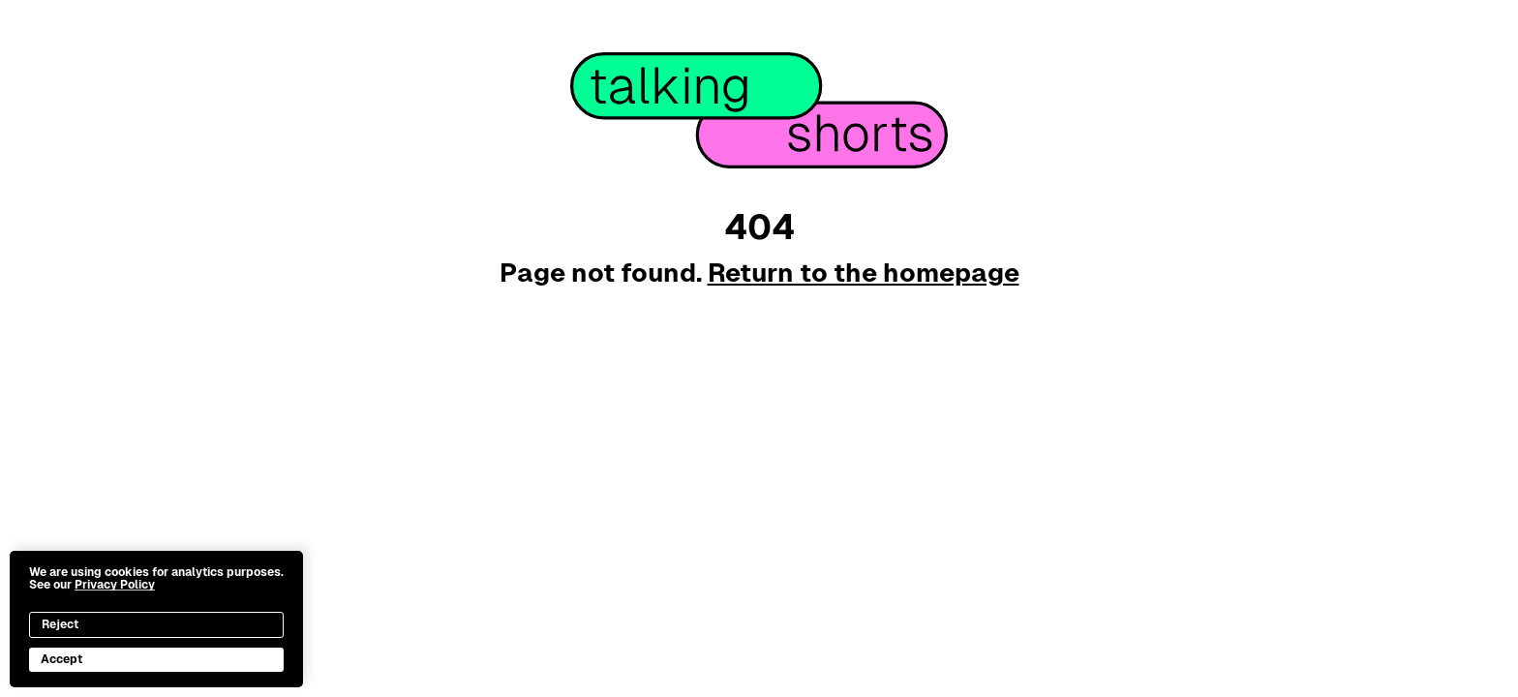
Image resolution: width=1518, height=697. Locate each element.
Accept (61, 659)
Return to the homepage (863, 273)
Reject (60, 624)
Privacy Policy (115, 584)
